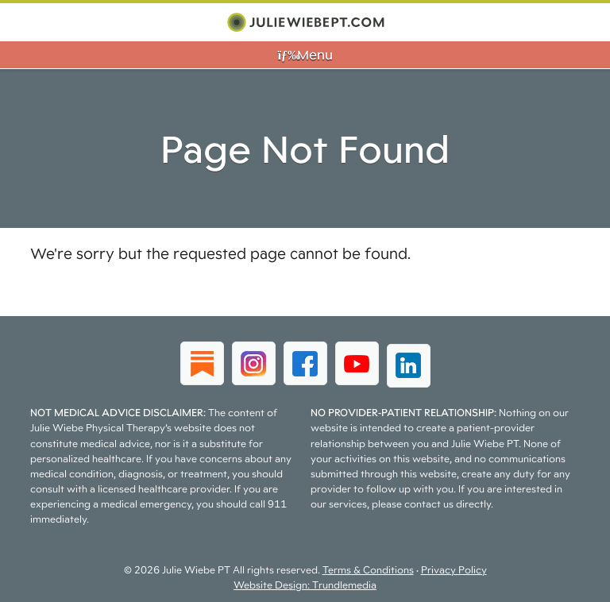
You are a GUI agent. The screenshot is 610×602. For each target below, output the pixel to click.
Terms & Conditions (368, 570)
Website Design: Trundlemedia (305, 585)
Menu (304, 54)
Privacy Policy (454, 570)
